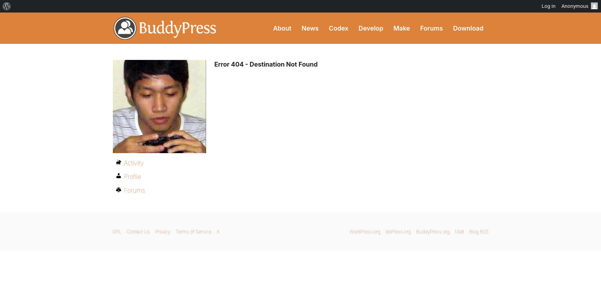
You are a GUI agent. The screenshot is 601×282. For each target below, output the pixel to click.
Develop (370, 28)
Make (401, 28)
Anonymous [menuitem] (579, 5)
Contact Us (138, 232)
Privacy (162, 232)
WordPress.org (364, 232)
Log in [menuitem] (549, 6)
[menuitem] (7, 6)
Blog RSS (479, 232)
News (310, 28)
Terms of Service (193, 232)
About (282, 28)
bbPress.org (398, 232)
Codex (338, 28)
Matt (459, 232)
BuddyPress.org (165, 28)
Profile (132, 177)
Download (468, 28)
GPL (116, 232)
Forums (431, 28)
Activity (134, 163)
